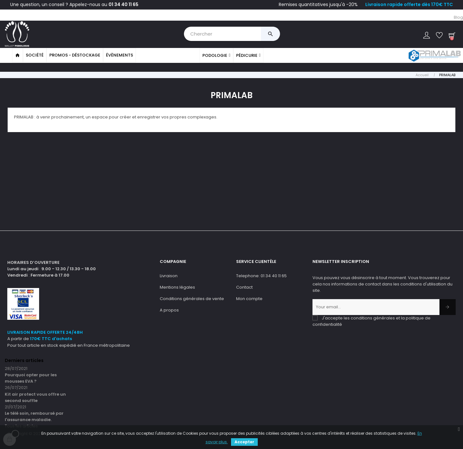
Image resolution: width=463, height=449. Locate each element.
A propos (169, 309)
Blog (458, 17)
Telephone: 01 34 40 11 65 (261, 275)
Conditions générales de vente (192, 298)
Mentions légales (177, 287)
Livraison (169, 275)
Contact (244, 287)
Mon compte (249, 298)
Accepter (244, 442)
